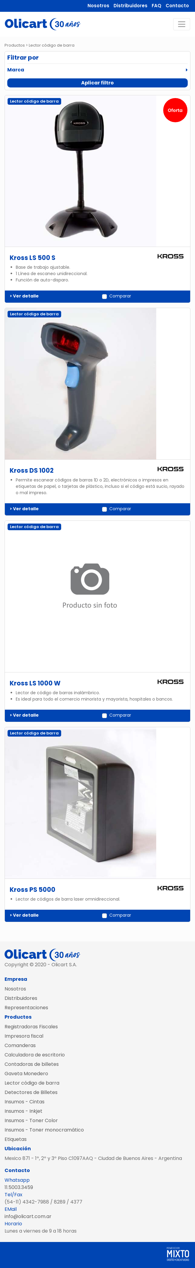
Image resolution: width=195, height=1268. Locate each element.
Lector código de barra (32, 1082)
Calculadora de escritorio (35, 1054)
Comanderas (20, 1045)
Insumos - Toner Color (31, 1120)
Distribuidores (130, 5)
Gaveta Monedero (26, 1073)
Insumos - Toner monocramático (44, 1129)
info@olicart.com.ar (28, 1216)
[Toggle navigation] (181, 24)
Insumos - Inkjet (23, 1111)
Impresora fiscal (24, 1036)
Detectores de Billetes (31, 1092)
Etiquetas (16, 1139)
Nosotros (98, 5)
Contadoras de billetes (32, 1064)
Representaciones (26, 1007)
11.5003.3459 (19, 1187)
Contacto (177, 5)
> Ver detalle (24, 296)
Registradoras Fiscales (31, 1026)
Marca (15, 69)
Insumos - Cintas (25, 1101)
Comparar (120, 296)
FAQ (156, 5)
